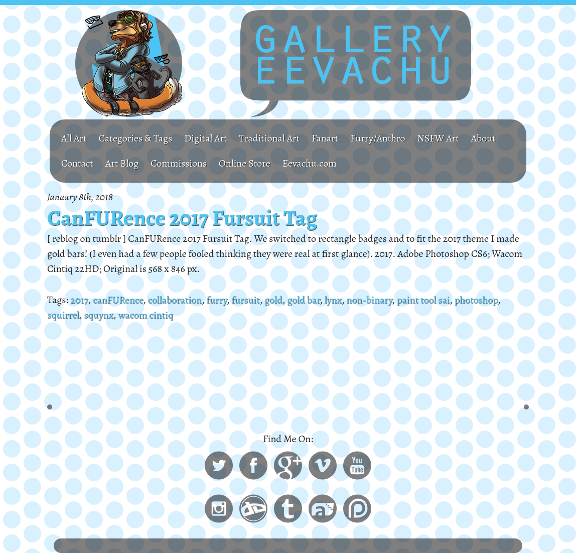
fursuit (245, 300)
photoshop (476, 300)
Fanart (325, 138)
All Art (74, 138)
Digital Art (205, 138)
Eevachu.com (309, 163)
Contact (77, 163)
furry (216, 300)
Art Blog (121, 163)
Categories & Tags (136, 138)
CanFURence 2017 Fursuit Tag (182, 218)
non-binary (369, 300)
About (483, 138)
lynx (332, 300)
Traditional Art (269, 138)
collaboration (174, 300)
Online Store (244, 163)
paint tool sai (423, 300)
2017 (79, 300)
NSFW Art (438, 138)
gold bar (303, 300)
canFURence (118, 300)
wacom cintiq (145, 315)
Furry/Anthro (377, 138)
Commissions (179, 163)
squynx (98, 315)
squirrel (63, 315)
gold (273, 300)
